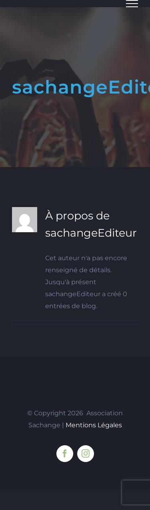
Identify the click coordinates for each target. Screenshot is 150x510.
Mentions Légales (94, 425)
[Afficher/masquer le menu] (132, 3)
